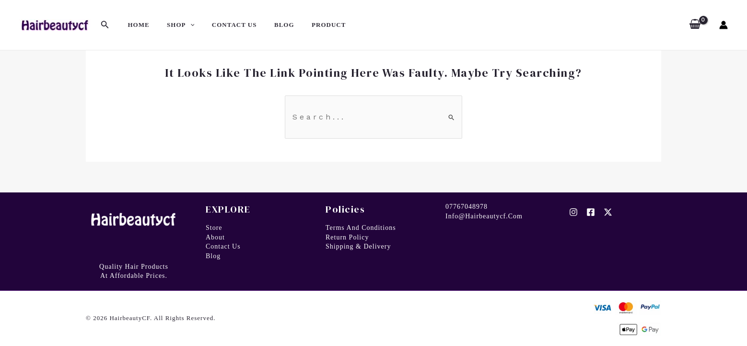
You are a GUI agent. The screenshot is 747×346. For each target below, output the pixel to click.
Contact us (223, 246)
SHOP (173, 25)
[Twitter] (608, 212)
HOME (136, 24)
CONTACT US (222, 24)
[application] (182, 25)
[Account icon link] (723, 25)
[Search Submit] (451, 117)
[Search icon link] (105, 25)
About (215, 237)
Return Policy (347, 237)
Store (214, 227)
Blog (213, 256)
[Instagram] (573, 212)
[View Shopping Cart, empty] (695, 25)
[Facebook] (590, 212)
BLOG (267, 24)
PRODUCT (306, 24)
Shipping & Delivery (358, 246)
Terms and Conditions (361, 227)
